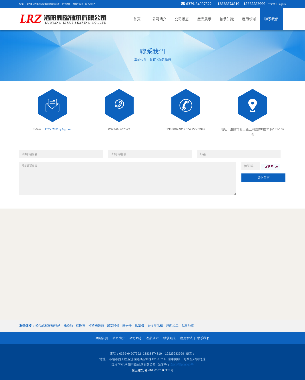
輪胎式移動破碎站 (48, 325)
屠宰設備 (113, 325)
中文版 (272, 4)
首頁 (153, 60)
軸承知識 (169, 338)
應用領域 (186, 338)
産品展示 (152, 338)
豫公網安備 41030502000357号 (152, 370)
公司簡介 (118, 338)
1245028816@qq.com (58, 129)
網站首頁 (78, 4)
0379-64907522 (199, 4)
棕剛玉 (80, 325)
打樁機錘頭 (96, 325)
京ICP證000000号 (182, 364)
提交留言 (263, 177)
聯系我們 (90, 4)
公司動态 (135, 338)
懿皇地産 (188, 325)
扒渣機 (139, 325)
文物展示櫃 (155, 325)
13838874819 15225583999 (241, 4)
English (282, 4)
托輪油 (68, 325)
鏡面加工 (172, 325)
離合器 (127, 325)
